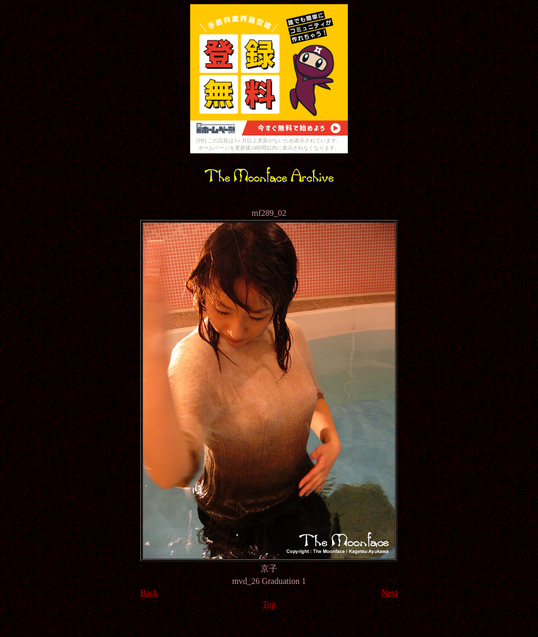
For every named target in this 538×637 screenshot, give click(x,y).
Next (389, 592)
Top (269, 604)
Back (149, 592)
